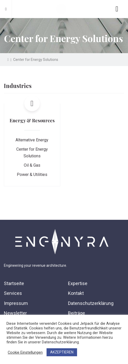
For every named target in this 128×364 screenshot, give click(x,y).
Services (13, 293)
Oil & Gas (32, 165)
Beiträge (76, 313)
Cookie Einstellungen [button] (25, 352)
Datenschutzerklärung (91, 303)
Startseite (14, 283)
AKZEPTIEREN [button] (61, 352)
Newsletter (15, 313)
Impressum (16, 303)
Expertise (77, 283)
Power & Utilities (32, 174)
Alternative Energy (32, 139)
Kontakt (76, 293)
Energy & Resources (32, 120)
